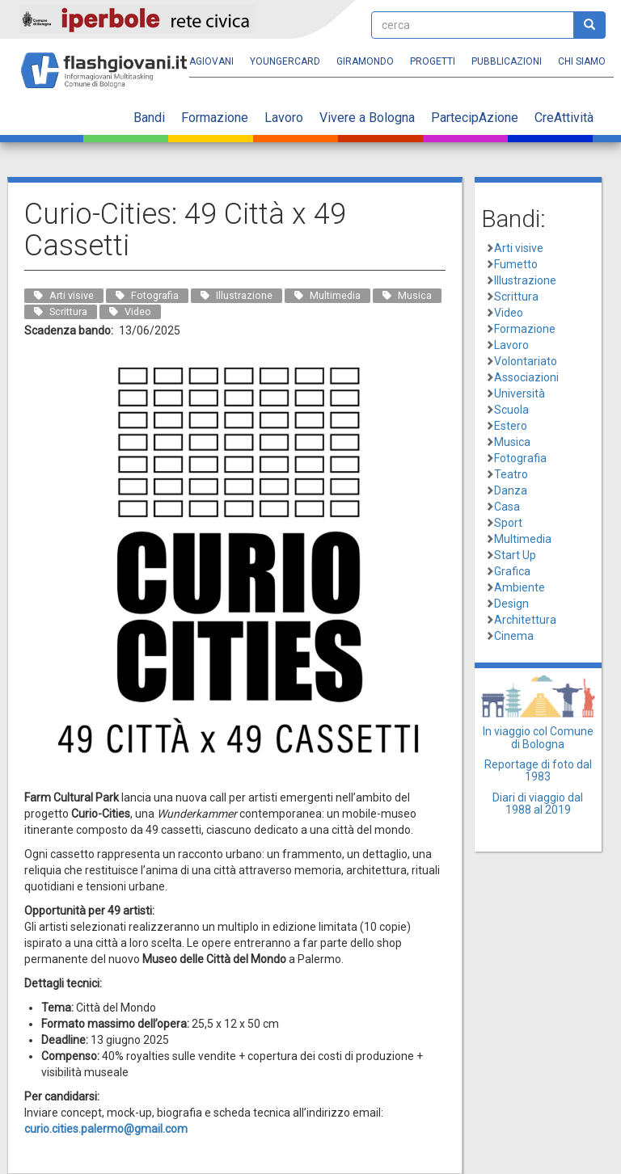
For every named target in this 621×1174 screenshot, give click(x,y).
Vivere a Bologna (367, 117)
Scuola (511, 409)
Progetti (432, 61)
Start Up (515, 555)
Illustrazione (525, 280)
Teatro (511, 474)
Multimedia (522, 538)
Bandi (149, 117)
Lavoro (283, 117)
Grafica (512, 571)
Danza (510, 490)
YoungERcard (285, 61)
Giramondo (365, 61)
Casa (507, 506)
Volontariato (525, 361)
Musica (512, 442)
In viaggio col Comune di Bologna (538, 737)
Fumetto (516, 264)
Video (508, 312)
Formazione (214, 117)
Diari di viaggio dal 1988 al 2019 (537, 803)
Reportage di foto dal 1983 (538, 770)
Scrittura (516, 296)
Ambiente (519, 587)
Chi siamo (582, 61)
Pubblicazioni (506, 61)
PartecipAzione (474, 117)
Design (511, 603)
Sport (508, 522)
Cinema (514, 635)
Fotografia (520, 458)
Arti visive (518, 248)
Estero (510, 425)
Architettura (525, 619)
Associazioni (526, 377)
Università (519, 393)
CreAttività (564, 117)
